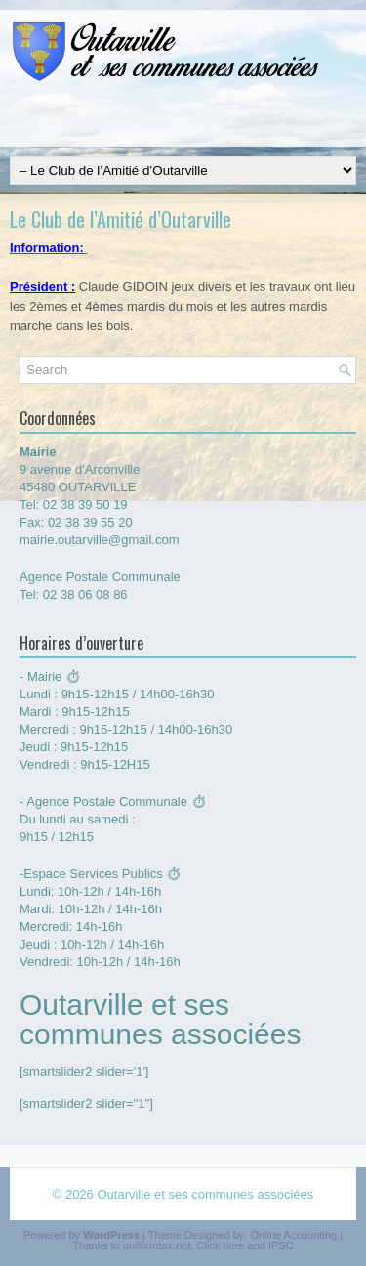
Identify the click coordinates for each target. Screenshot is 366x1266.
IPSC (281, 1245)
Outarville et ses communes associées (205, 1194)
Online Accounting (293, 1235)
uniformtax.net (157, 1245)
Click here (221, 1245)
